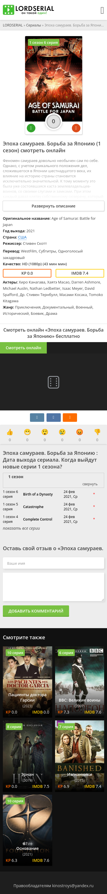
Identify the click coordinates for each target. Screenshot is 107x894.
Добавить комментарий (36, 611)
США (22, 237)
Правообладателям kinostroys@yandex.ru (53, 885)
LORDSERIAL (13, 25)
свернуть (90, 484)
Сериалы (33, 25)
